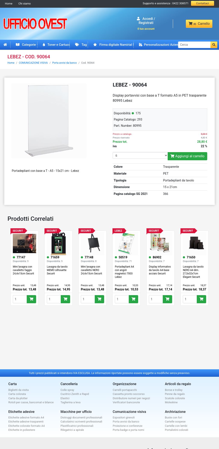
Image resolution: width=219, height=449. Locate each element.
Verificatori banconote (126, 402)
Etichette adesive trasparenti (25, 421)
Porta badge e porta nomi (128, 429)
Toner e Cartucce (56, 45)
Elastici (65, 398)
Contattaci (202, 3)
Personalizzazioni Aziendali (158, 45)
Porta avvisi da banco (64, 62)
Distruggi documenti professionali (81, 417)
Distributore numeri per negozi (131, 398)
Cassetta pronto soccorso (129, 394)
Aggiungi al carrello (187, 156)
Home (8, 3)
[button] (213, 44)
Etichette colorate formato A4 (26, 425)
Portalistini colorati (176, 429)
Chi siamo (24, 3)
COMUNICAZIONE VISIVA (33, 62)
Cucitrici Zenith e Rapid (75, 394)
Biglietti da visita (18, 390)
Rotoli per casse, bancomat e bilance (31, 402)
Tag (81, 45)
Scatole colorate (175, 398)
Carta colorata (17, 394)
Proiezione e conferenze (127, 425)
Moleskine (171, 402)
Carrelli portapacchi (125, 390)
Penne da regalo (175, 394)
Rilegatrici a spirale (72, 429)
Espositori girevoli (124, 417)
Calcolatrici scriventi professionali (81, 421)
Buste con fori (173, 417)
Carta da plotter (18, 398)
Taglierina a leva (70, 402)
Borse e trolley (173, 390)
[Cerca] (194, 44)
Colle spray (67, 390)
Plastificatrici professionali (77, 425)
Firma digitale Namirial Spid (113, 45)
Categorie (26, 45)
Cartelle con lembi (176, 425)
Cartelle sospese (175, 421)
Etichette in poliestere (21, 429)
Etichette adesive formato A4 (26, 417)
